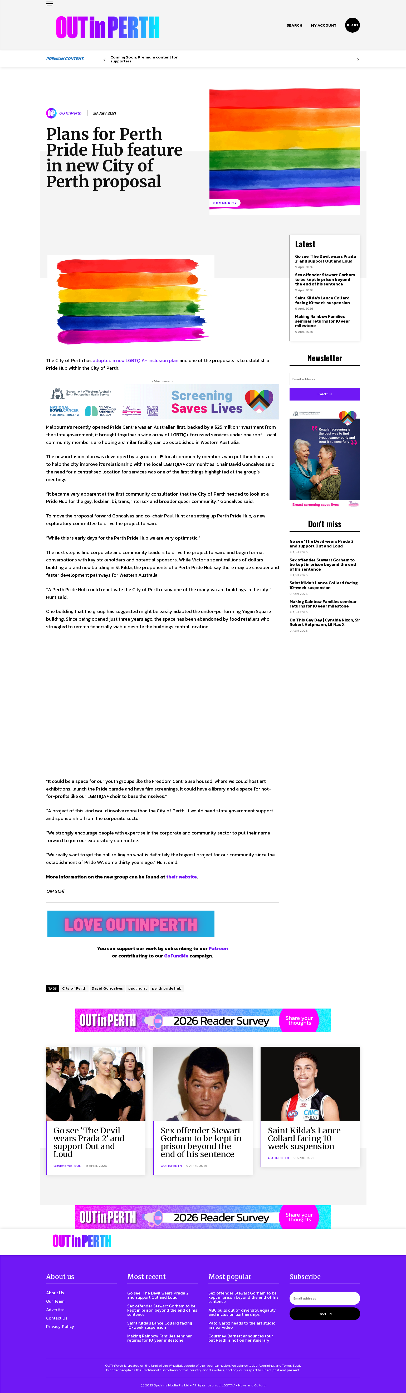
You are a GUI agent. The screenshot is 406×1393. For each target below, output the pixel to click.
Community (225, 203)
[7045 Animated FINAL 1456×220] (162, 401)
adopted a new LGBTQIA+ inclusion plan (135, 360)
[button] (294, 25)
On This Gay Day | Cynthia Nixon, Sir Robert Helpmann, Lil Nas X (325, 622)
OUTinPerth (70, 113)
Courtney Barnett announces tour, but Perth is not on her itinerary (240, 1338)
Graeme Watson (67, 1165)
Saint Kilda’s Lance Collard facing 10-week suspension (322, 300)
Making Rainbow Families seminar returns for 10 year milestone (322, 321)
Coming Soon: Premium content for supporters (144, 59)
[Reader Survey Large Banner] (203, 1020)
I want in (325, 394)
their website (181, 876)
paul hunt (137, 988)
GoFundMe (176, 955)
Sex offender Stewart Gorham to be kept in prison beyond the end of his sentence (325, 279)
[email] (325, 379)
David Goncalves (107, 988)
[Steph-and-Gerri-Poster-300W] (325, 459)
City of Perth (74, 988)
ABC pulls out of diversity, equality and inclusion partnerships (242, 1312)
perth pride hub (167, 988)
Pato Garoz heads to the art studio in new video (242, 1325)
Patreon (218, 948)
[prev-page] (104, 60)
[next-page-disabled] (358, 60)
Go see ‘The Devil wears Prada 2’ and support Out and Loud (325, 258)
